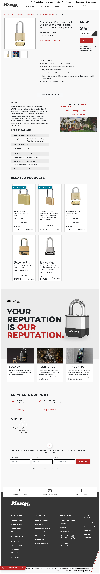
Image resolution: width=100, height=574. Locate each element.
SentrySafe (88, 530)
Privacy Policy (39, 568)
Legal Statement (63, 568)
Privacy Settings (51, 568)
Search (83, 6)
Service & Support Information (49, 40)
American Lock (89, 527)
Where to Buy (16, 524)
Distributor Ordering (15, 551)
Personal (17, 515)
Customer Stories (66, 531)
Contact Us (39, 540)
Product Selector (17, 521)
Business (17, 536)
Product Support (41, 521)
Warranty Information (43, 532)
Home (5, 14)
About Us (66, 515)
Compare (29, 229)
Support (41, 515)
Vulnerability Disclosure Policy (79, 568)
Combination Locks (31, 14)
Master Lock (88, 523)
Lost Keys (39, 524)
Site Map (87, 571)
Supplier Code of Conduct (74, 571)
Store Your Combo (42, 536)
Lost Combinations (42, 528)
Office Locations (41, 543)
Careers (63, 527)
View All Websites (87, 535)
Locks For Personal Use (15, 14)
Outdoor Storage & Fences (75, 111)
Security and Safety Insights (67, 522)
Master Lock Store (16, 529)
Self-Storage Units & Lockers (77, 114)
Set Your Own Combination (47, 14)
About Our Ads (59, 571)
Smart (15, 558)
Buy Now (86, 40)
